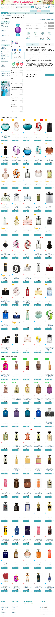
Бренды (2, 604)
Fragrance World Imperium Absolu (5, 564)
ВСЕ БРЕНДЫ (51, 13)
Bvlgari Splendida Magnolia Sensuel (49, 278)
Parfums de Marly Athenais (27, 446)
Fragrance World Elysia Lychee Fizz (49, 564)
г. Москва (6, 4)
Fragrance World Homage (27, 540)
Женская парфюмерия (5, 605)
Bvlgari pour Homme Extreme (38, 255)
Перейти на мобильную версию (47, 614)
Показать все (3, 69)
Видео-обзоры (3, 612)
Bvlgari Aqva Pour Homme (5, 49)
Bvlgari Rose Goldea (5, 184)
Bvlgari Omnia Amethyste (16, 160)
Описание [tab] (32, 44)
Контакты (14, 612)
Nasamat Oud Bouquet (16, 446)
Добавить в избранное (50, 19)
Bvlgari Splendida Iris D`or (38, 301)
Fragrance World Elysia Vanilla (49, 541)
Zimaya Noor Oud (49, 517)
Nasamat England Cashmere (5, 470)
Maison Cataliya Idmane (16, 517)
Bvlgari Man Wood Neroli (49, 184)
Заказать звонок (38, 8)
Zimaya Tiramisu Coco (16, 493)
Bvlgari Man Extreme (49, 207)
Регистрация (52, 4)
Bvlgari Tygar (5, 160)
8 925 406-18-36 (44, 607)
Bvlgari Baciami (3, 36)
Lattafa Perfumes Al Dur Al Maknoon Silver (49, 423)
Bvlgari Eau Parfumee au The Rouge (5, 79)
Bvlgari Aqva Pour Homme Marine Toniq (5, 55)
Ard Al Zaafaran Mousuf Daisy (27, 588)
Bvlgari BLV (2, 34)
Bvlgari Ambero (3, 47)
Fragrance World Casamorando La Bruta (16, 588)
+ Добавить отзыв (49, 74)
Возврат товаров (15, 605)
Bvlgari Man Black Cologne (49, 231)
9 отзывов (8, 275)
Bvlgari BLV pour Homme (4, 61)
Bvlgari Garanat (3, 65)
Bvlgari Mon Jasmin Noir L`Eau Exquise (5, 208)
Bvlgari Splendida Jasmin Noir (5, 302)
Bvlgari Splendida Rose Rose (27, 231)
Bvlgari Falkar (3, 64)
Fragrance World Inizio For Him (16, 541)
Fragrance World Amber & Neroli (16, 564)
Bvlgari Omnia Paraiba (38, 160)
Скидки (43, 4)
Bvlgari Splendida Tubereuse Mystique (16, 325)
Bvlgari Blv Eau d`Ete (4, 39)
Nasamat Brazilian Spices (49, 446)
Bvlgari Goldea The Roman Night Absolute (49, 255)
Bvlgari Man (16, 207)
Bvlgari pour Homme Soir (38, 231)
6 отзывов (41, 134)
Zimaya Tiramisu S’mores (5, 493)
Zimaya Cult (5, 517)
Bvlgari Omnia (27, 254)
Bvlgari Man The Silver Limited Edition (49, 349)
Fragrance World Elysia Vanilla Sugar (38, 541)
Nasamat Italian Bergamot (38, 446)
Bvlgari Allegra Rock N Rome (5, 29)
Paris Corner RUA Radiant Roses (5, 376)
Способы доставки (14, 4)
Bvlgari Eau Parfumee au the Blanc (38, 278)
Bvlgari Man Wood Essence (38, 207)
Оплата (13, 607)
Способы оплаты (23, 4)
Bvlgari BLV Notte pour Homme (4, 60)
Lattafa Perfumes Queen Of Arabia (5, 446)
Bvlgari (15, 118)
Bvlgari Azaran (3, 58)
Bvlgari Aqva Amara (3, 48)
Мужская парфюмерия (5, 607)
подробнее (28, 38)
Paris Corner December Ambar (49, 376)
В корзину (4, 140)
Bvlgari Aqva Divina (3, 30)
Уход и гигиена (3, 609)
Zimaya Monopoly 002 (49, 493)
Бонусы (13, 609)
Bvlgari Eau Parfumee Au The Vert (5, 75)
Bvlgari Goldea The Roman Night (5, 255)
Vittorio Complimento (49, 399)
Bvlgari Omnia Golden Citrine (38, 348)
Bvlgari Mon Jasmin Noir (27, 278)
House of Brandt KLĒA (27, 470)
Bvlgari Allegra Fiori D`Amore (5, 26)
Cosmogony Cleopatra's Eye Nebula (27, 564)
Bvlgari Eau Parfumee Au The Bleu (5, 73)
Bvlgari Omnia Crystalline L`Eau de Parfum (16, 302)
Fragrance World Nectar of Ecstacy (5, 541)
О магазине (3, 614)
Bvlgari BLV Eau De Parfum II (5, 35)
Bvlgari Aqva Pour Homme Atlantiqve (5, 51)
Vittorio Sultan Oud (38, 399)
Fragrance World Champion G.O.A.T (5, 588)
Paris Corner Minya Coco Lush (5, 399)
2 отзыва (7, 157)
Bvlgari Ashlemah (3, 31)
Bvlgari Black (16, 278)
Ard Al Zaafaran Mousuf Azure (38, 588)
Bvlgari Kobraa (5, 278)
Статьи (2, 610)
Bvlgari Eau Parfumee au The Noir (5, 77)
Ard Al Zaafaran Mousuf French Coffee (49, 470)
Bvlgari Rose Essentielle (27, 348)
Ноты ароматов (15, 614)
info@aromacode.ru (45, 609)
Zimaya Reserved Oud (27, 493)
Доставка (14, 604)
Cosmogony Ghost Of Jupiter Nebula (38, 564)
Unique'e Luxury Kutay (27, 399)
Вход (49, 4)
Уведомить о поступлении (51, 23)
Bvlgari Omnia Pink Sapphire (16, 254)
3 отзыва (51, 134)
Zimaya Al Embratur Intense (27, 517)
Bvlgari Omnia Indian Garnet (16, 184)
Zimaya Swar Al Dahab (38, 493)
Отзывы (2, 615)
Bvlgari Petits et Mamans (5, 231)
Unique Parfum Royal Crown (16, 399)
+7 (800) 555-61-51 (40, 6)
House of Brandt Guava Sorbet (38, 470)
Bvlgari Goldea (16, 231)
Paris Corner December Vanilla (16, 470)
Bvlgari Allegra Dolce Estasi (5, 23)
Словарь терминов (42, 19)
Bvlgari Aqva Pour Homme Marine (5, 53)
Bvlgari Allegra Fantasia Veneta (4, 25)
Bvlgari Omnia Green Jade (49, 325)
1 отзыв (18, 134)
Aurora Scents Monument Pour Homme (49, 588)
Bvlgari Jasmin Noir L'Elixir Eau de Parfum (5, 349)
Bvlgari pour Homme (27, 184)
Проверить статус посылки (33, 4)
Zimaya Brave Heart (38, 517)
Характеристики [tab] (47, 44)
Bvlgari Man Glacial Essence (49, 301)
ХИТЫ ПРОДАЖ (4, 13)
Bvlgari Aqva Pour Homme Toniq (5, 57)
